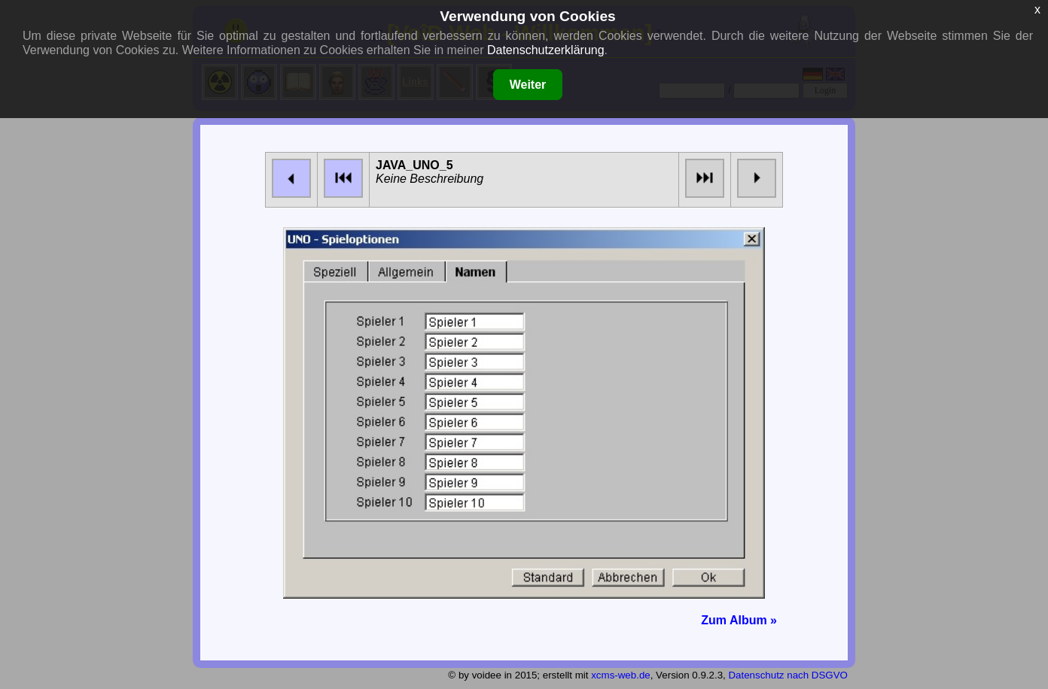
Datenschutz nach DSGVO (788, 675)
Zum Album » (739, 620)
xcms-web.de (620, 675)
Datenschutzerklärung (546, 50)
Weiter (528, 84)
